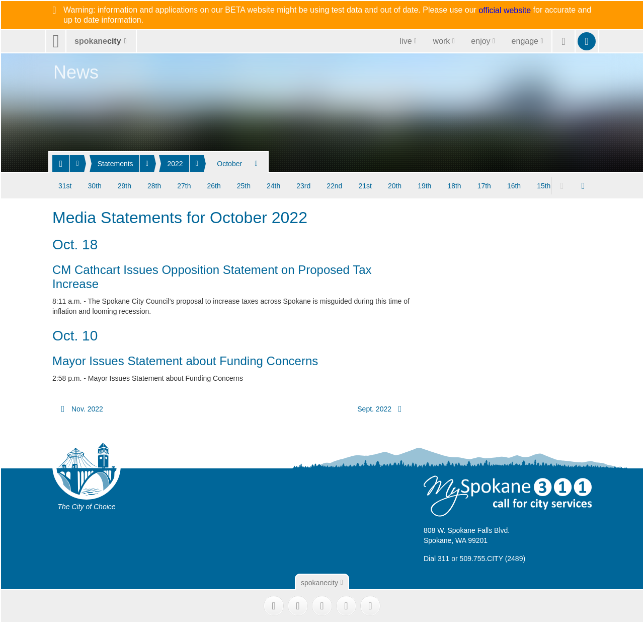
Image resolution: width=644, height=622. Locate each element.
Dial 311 (436, 558)
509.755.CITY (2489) (493, 558)
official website (504, 11)
